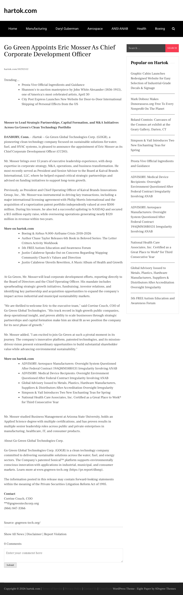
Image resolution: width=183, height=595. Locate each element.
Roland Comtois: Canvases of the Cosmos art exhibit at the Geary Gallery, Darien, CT (151, 125)
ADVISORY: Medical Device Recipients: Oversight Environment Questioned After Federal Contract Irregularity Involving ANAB (152, 186)
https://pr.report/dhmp (86, 470)
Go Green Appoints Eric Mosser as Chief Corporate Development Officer (59, 51)
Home (12, 29)
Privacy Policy (73, 589)
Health (141, 29)
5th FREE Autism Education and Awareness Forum (56, 248)
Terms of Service (52, 589)
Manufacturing (36, 29)
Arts (33, 44)
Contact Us (90, 589)
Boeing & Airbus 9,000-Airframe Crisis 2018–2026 (56, 234)
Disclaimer (34, 534)
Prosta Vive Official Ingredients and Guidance (53, 85)
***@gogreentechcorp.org (21, 504)
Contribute (105, 589)
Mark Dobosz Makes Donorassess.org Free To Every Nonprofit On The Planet (152, 104)
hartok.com (20, 10)
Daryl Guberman (67, 29)
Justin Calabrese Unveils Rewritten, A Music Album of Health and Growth (72, 263)
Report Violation (55, 534)
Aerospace (95, 29)
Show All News (14, 534)
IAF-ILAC (14, 44)
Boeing (160, 29)
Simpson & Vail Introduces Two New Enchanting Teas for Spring (66, 393)
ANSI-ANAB (120, 29)
